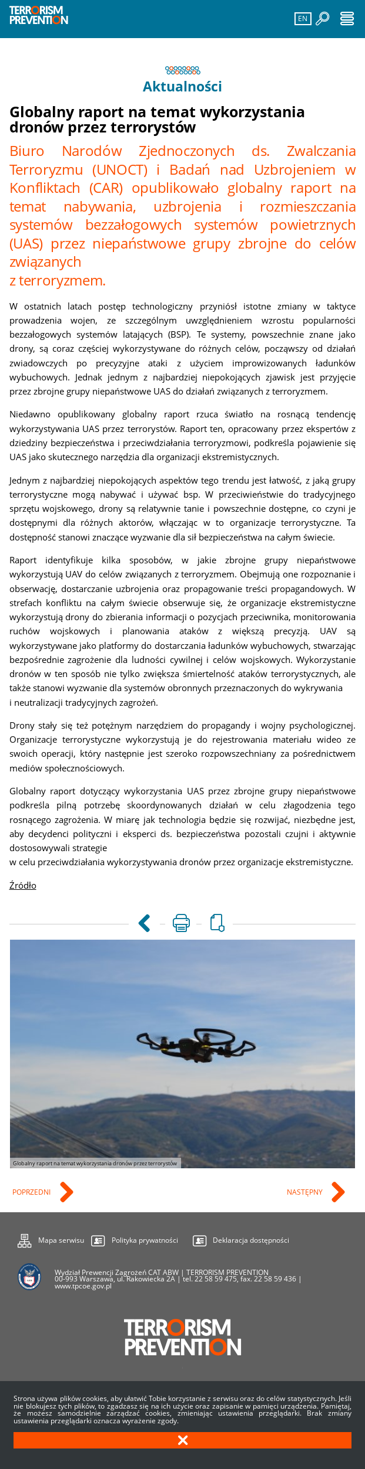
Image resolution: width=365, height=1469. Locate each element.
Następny (305, 1192)
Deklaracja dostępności (251, 1240)
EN (302, 17)
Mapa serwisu (51, 1238)
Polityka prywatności (145, 1240)
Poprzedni (32, 1192)
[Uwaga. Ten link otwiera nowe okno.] (180, 924)
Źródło (22, 885)
